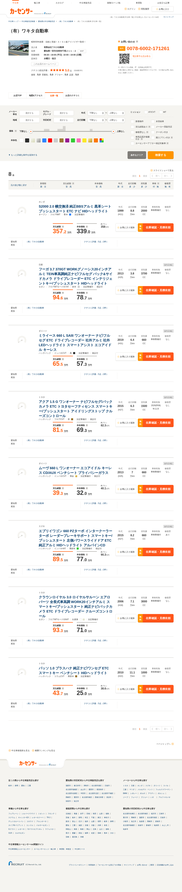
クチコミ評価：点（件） (96, 242)
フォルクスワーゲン (163, 789)
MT (164, 112)
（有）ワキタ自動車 (35, 242)
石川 (80, 821)
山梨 (93, 821)
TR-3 (48, 817)
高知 (80, 833)
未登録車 (160, 121)
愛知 (23, 786)
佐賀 (93, 833)
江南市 (161, 814)
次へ (166, 176)
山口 (101, 829)
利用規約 (91, 865)
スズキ (147, 786)
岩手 (82, 814)
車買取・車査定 (65, 849)
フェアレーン (13, 814)
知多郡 (141, 821)
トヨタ (125, 786)
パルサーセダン (42, 825)
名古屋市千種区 (107, 793)
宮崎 (67, 837)
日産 (132, 786)
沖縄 (82, 837)
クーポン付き (162, 132)
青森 (75, 814)
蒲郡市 (68, 786)
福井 (86, 821)
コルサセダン (20, 833)
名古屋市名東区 (72, 793)
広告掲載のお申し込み (165, 865)
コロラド (30, 821)
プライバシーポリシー (77, 865)
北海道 (68, 814)
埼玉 (86, 817)
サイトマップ (168, 17)
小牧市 (125, 821)
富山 (73, 821)
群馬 (80, 817)
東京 (99, 817)
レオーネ (21, 829)
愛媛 (73, 833)
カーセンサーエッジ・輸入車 (45, 849)
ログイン (131, 9)
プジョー (144, 797)
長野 (99, 821)
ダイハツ (157, 786)
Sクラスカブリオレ (34, 829)
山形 (101, 814)
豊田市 (76, 797)
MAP (82, 51)
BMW (125, 793)
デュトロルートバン (16, 821)
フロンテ (51, 814)
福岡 (86, 833)
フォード (134, 797)
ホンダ (140, 786)
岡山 (88, 829)
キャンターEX (23, 817)
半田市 (83, 793)
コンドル (29, 825)
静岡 (16, 786)
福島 (107, 814)
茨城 (67, 817)
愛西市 (91, 789)
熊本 (105, 833)
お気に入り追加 (127, 227)
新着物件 (139, 121)
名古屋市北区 (94, 793)
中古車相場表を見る (20, 750)
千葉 (93, 817)
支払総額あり (142, 127)
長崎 (99, 833)
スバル (165, 786)
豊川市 (125, 817)
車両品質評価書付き (142, 137)
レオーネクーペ (38, 817)
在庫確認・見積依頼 (154, 227)
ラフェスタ (49, 829)
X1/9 (10, 833)
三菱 (124, 789)
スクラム (11, 817)
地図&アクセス (36, 95)
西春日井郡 (99, 797)
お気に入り (164, 9)
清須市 (108, 797)
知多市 (125, 829)
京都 (86, 825)
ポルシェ (161, 793)
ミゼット (41, 814)
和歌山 (68, 829)
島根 (82, 829)
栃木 (73, 817)
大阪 (93, 825)
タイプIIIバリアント (15, 825)
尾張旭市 (100, 789)
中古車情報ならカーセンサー (19, 849)
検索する (160, 155)
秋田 (94, 814)
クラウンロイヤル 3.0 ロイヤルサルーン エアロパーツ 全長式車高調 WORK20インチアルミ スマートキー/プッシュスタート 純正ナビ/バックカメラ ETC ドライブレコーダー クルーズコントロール (75, 606)
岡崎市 (68, 797)
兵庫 (99, 825)
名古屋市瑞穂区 (72, 789)
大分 (112, 833)
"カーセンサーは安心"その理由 (109, 865)
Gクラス (11, 829)
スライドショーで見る (163, 170)
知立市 (76, 801)
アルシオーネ (41, 821)
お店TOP (17, 95)
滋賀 (80, 825)
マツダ (131, 789)
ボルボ (142, 793)
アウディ (151, 793)
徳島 (107, 829)
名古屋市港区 (97, 786)
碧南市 (157, 821)
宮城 (88, 814)
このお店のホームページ (44, 64)
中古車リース (80, 849)
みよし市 (165, 825)
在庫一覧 (54, 96)
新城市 (148, 825)
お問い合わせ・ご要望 (145, 865)
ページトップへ (163, 744)
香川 (67, 833)
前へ (158, 176)
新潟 (67, 821)
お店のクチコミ (72, 95)
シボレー (133, 793)
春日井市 (77, 786)
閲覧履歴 (145, 9)
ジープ (125, 797)
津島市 (86, 786)
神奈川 (106, 817)
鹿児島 (74, 837)
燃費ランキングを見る (45, 750)
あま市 (83, 789)
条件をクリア (137, 155)
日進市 (107, 786)
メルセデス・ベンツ (145, 789)
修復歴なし (141, 132)
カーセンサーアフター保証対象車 (152, 143)
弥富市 (68, 801)
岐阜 (10, 786)
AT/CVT (151, 112)
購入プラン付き (164, 137)
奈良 (105, 825)
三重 (29, 786)
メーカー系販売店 (164, 127)
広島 (94, 829)
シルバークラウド (28, 814)
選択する (29, 113)
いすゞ (153, 797)
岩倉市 (140, 825)
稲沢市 (153, 814)
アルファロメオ (164, 797)
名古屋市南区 (87, 797)
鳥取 (75, 829)
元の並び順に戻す (19, 185)
